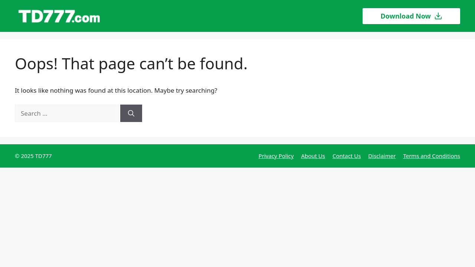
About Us (313, 155)
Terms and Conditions (431, 155)
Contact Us (346, 155)
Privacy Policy (276, 155)
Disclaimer (382, 155)
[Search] (131, 113)
